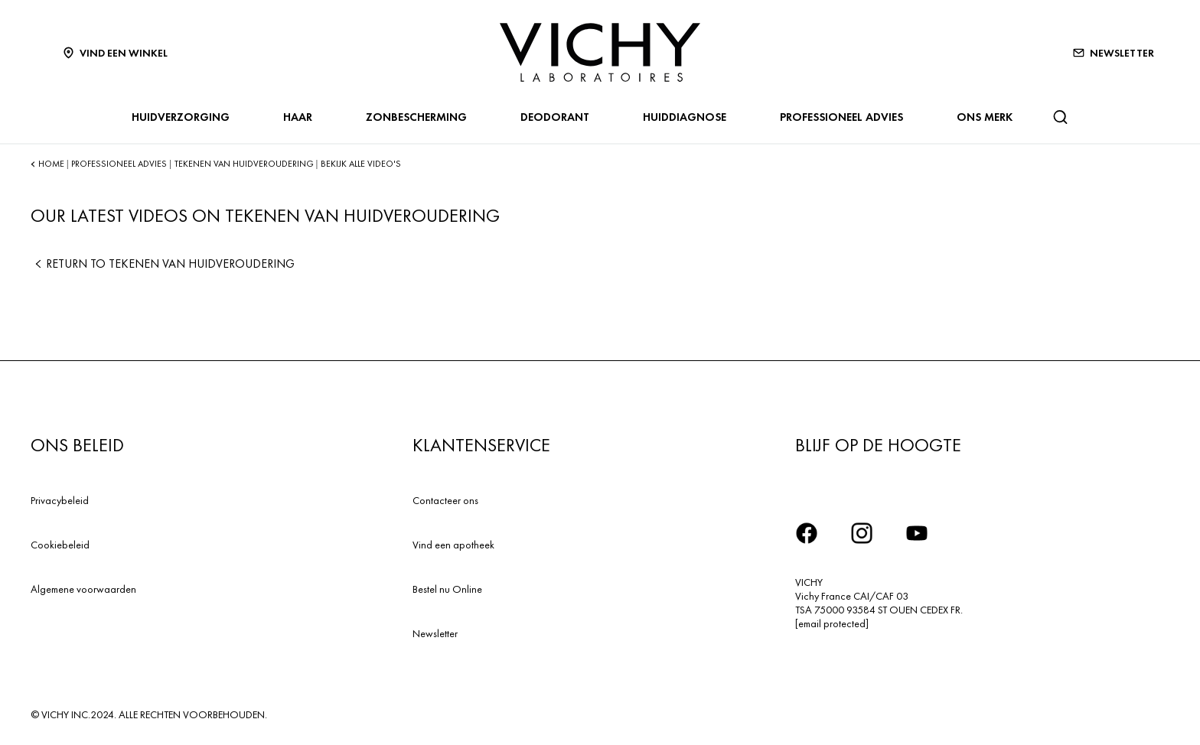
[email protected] (832, 623)
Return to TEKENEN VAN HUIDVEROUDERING (163, 263)
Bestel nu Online (447, 589)
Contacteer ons (445, 500)
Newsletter (435, 633)
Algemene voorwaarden (83, 589)
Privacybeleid (60, 500)
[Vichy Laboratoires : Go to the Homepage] (600, 52)
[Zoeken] (1060, 117)
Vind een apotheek (453, 544)
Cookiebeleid (60, 544)
